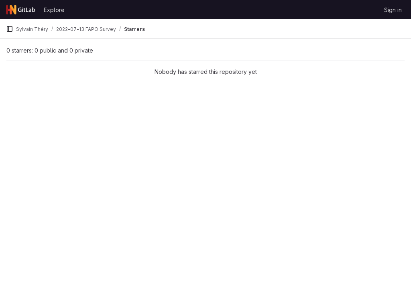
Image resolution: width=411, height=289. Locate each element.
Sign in (393, 9)
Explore (54, 9)
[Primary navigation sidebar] (9, 28)
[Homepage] (20, 9)
